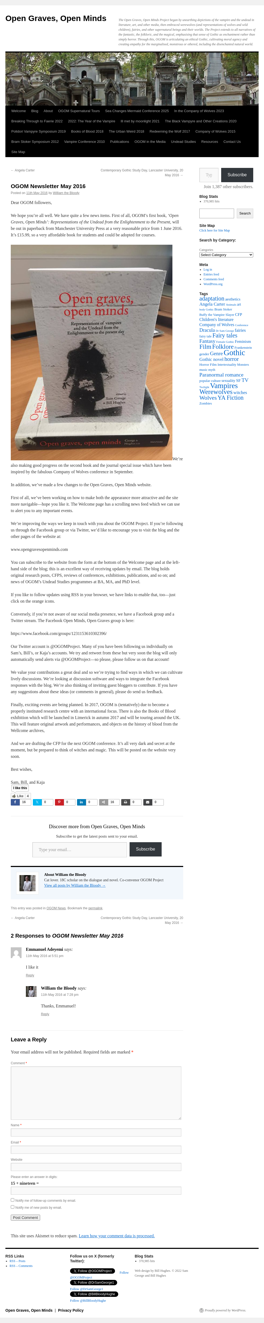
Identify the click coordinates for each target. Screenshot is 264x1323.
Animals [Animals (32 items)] (231, 304)
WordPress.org (213, 284)
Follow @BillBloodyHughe (88, 1301)
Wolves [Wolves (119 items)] (208, 398)
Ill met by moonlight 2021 (140, 121)
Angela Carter (23, 170)
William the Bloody (66, 193)
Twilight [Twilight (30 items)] (204, 387)
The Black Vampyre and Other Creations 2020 (201, 121)
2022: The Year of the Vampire (91, 121)
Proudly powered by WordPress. (225, 1310)
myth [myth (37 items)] (211, 370)
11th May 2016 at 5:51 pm (44, 956)
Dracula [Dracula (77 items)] (207, 330)
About (48, 111)
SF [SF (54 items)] (238, 380)
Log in (208, 269)
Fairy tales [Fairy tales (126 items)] (224, 335)
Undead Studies (183, 142)
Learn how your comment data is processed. (117, 1236)
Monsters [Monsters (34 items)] (243, 365)
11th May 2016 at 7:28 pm (59, 995)
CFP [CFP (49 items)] (238, 314)
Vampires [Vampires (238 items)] (224, 386)
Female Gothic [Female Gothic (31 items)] (225, 341)
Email (16, 1142)
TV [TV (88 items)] (245, 380)
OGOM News (56, 908)
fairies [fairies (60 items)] (240, 330)
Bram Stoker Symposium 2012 (35, 142)
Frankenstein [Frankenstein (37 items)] (243, 348)
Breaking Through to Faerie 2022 (37, 121)
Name (16, 1125)
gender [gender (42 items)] (204, 354)
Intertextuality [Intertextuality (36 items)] (226, 365)
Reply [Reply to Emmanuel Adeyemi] (30, 975)
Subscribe (145, 849)
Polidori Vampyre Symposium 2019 (38, 131)
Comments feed (214, 279)
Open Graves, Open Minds (55, 18)
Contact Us (232, 142)
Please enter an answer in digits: (34, 1177)
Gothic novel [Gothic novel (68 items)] (211, 359)
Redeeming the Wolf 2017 (170, 131)
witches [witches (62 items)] (240, 392)
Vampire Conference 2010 (84, 142)
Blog (34, 111)
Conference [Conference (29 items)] (241, 325)
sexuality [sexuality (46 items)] (228, 380)
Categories (206, 250)
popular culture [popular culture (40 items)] (210, 381)
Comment (19, 1063)
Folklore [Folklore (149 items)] (223, 346)
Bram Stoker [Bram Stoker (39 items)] (223, 309)
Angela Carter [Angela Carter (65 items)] (212, 304)
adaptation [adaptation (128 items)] (211, 298)
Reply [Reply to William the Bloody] (45, 1014)
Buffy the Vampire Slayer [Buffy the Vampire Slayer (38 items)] (216, 315)
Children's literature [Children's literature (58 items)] (216, 319)
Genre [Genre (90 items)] (216, 353)
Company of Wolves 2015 (215, 131)
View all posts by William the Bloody (75, 885)
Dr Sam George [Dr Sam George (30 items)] (225, 330)
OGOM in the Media (150, 142)
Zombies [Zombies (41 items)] (205, 403)
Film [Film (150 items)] (205, 346)
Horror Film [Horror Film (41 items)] (208, 364)
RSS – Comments (21, 1266)
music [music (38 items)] (203, 370)
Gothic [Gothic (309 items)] (234, 352)
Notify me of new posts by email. (38, 1208)
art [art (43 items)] (239, 304)
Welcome (18, 111)
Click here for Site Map (214, 230)
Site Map (18, 152)
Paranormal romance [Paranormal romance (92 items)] (221, 375)
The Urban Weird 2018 (126, 131)
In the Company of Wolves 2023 (199, 111)
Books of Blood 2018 (87, 131)
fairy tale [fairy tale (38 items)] (205, 336)
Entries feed (211, 274)
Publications (119, 142)
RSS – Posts (18, 1261)
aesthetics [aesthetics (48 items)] (233, 299)
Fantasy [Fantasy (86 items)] (207, 341)
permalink (95, 908)
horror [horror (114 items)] (231, 359)
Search (245, 213)
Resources (209, 142)
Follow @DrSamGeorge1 (86, 1289)
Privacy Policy (71, 1310)
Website (16, 1160)
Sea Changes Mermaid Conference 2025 (137, 111)
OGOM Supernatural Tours (79, 111)
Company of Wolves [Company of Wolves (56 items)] (216, 324)
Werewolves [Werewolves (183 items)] (215, 391)
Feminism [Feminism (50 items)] (243, 341)
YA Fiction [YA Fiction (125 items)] (231, 397)
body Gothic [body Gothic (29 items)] (206, 309)
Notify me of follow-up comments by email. (45, 1201)
